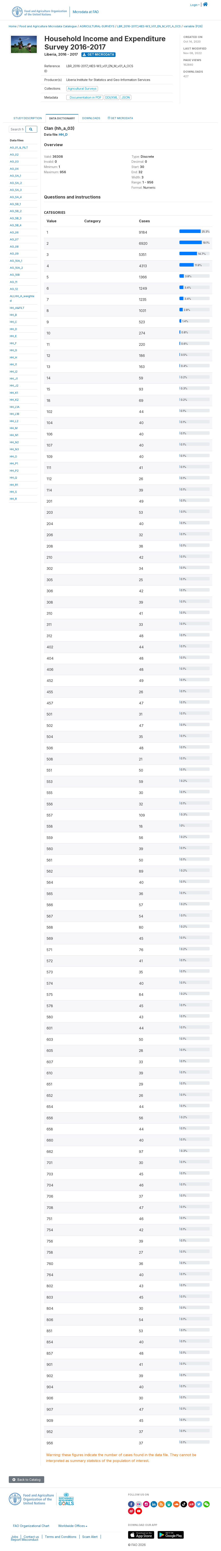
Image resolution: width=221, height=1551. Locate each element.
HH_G (13, 350)
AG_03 (14, 161)
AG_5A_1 (15, 175)
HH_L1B (14, 414)
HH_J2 (14, 385)
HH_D (13, 329)
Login (194, 5)
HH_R (13, 498)
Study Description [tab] (28, 118)
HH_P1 (14, 463)
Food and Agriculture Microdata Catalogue (48, 26)
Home (13, 26)
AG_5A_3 (16, 190)
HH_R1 (14, 484)
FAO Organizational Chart (31, 1526)
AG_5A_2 (16, 183)
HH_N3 (14, 449)
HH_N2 (14, 442)
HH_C (13, 322)
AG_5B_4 (15, 225)
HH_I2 (14, 371)
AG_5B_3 (15, 218)
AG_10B (15, 274)
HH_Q (13, 477)
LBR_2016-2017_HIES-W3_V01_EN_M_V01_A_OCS (149, 26)
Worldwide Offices (71, 1526)
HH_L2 (14, 421)
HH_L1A (14, 407)
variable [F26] (193, 26)
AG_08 (14, 246)
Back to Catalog (26, 1479)
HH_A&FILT (17, 308)
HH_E (13, 336)
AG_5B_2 (16, 211)
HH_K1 (14, 392)
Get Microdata (98, 54)
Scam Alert (90, 1537)
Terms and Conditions (60, 1537)
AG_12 (14, 289)
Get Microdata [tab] (120, 118)
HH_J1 (14, 378)
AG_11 (13, 282)
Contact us (31, 1537)
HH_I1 (13, 364)
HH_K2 (14, 399)
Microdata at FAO (86, 12)
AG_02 (14, 154)
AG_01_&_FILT (19, 147)
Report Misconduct (24, 1539)
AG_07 (14, 239)
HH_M (14, 428)
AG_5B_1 (15, 204)
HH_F (13, 343)
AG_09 (14, 253)
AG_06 (14, 232)
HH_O (13, 456)
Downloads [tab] (91, 118)
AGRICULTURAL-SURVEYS (97, 26)
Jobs (14, 1537)
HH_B (13, 315)
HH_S (13, 491)
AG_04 (14, 168)
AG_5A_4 (16, 197)
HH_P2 (14, 470)
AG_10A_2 (16, 267)
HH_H (13, 357)
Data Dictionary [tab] (62, 118)
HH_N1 (14, 435)
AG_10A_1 (16, 260)
